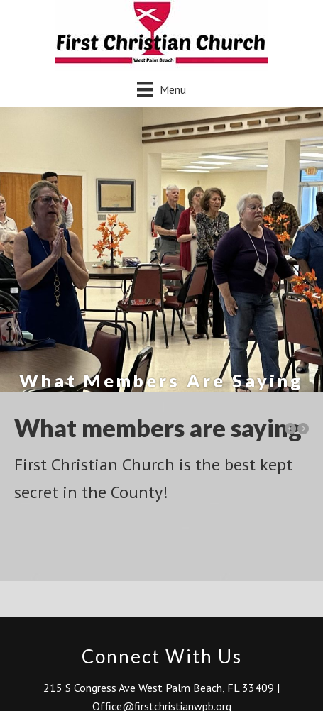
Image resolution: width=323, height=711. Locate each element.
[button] (290, 428)
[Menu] (161, 89)
